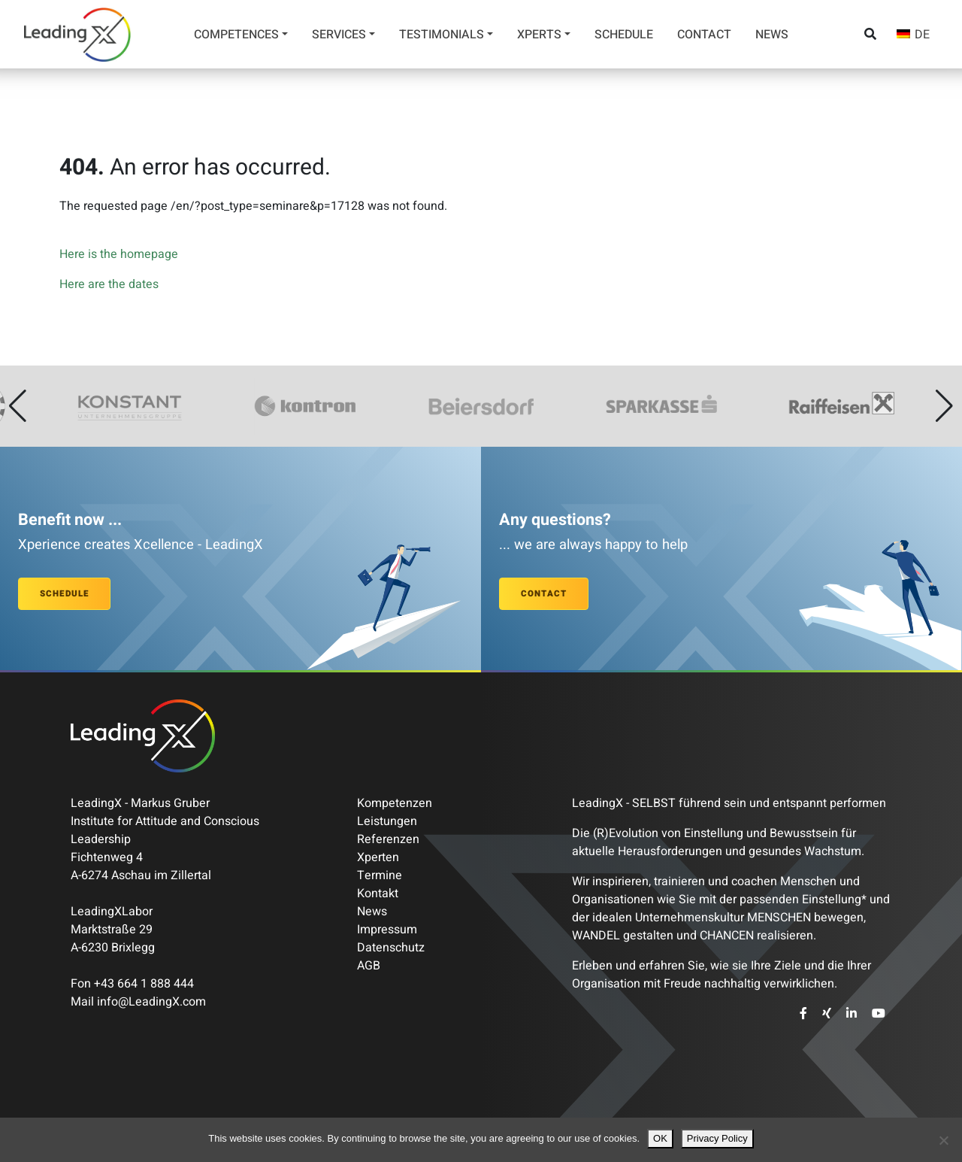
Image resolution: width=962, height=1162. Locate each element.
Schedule (623, 35)
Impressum (387, 930)
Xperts (539, 35)
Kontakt (377, 893)
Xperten (378, 857)
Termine (379, 875)
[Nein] (943, 1140)
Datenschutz (391, 948)
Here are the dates (109, 284)
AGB (368, 966)
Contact (704, 35)
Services (339, 35)
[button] (18, 406)
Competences (236, 35)
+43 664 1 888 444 (144, 984)
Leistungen (387, 821)
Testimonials (441, 35)
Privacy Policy (717, 1138)
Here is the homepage (118, 254)
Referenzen (388, 839)
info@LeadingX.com (151, 1002)
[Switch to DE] (913, 34)
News (771, 35)
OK (660, 1138)
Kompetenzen (394, 803)
